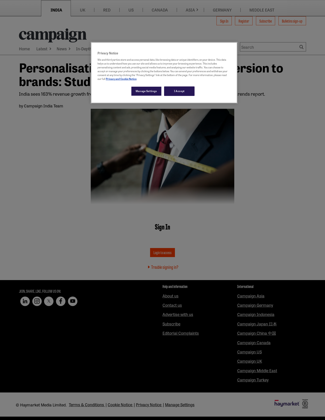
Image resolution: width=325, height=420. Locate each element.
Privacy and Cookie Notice (121, 79)
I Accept (179, 91)
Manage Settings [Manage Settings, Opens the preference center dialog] (146, 91)
